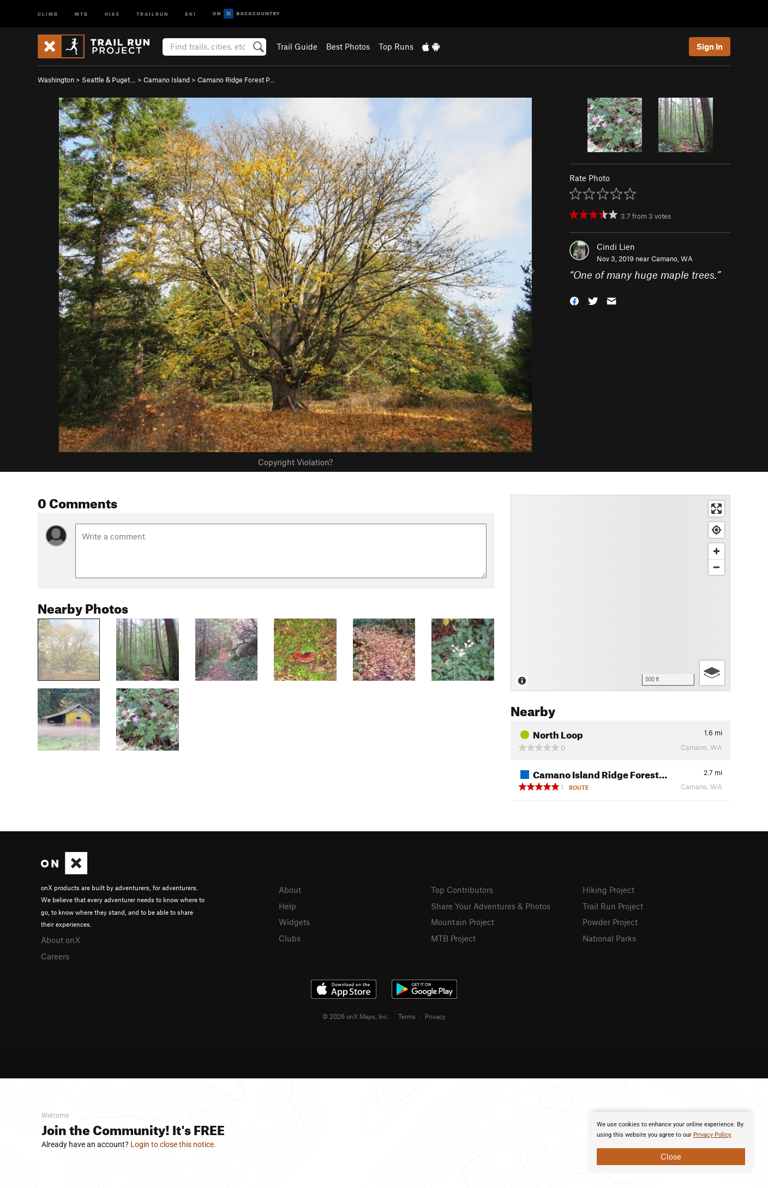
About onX (60, 940)
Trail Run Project (613, 906)
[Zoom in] (716, 551)
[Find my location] (716, 530)
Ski (190, 13)
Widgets (294, 922)
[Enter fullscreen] (716, 509)
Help (287, 906)
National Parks (609, 938)
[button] (574, 300)
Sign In (710, 46)
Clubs (290, 938)
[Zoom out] (716, 567)
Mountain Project (462, 922)
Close (671, 1156)
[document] (671, 1142)
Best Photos (348, 46)
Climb (48, 13)
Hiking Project (608, 890)
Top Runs (396, 46)
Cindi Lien (616, 246)
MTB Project (453, 938)
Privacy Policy (712, 1134)
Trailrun (152, 13)
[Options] (712, 673)
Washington (56, 79)
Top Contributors (462, 890)
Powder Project (610, 922)
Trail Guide (297, 46)
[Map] (620, 593)
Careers (55, 956)
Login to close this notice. (173, 1144)
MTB (81, 13)
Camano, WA (672, 258)
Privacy (435, 1016)
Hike (112, 13)
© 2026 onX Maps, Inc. (355, 1016)
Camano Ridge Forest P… (236, 79)
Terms (407, 1016)
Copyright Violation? (295, 462)
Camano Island (166, 79)
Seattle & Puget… (109, 79)
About (290, 890)
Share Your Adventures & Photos (490, 906)
